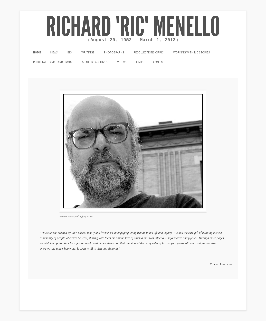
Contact (159, 62)
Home (37, 52)
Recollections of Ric (149, 52)
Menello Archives (95, 62)
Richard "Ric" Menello (133, 26)
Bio (69, 52)
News (54, 52)
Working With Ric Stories (191, 52)
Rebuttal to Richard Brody (52, 62)
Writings (87, 52)
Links (140, 62)
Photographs (114, 52)
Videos (122, 62)
